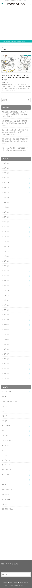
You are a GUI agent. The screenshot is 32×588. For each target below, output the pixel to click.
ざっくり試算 (6, 426)
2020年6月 (5, 227)
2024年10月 (6, 197)
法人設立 (4, 480)
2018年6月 (5, 276)
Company (21, 582)
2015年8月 (5, 359)
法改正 (4, 484)
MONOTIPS (15, 585)
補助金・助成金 (6, 499)
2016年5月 (5, 334)
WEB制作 (4, 421)
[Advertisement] (16, 23)
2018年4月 (5, 281)
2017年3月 (5, 305)
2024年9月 (5, 202)
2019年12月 (6, 246)
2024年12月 (6, 188)
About (10, 582)
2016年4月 (5, 339)
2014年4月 (5, 369)
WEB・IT (4, 416)
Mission (5, 582)
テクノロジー (6, 450)
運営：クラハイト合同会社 (9, 564)
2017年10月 (6, 300)
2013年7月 (5, 378)
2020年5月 (5, 232)
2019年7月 (5, 261)
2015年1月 (5, 364)
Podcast (4, 406)
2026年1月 (5, 178)
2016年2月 (5, 349)
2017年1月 (5, 310)
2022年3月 (5, 212)
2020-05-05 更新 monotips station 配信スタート (16, 41)
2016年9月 (5, 325)
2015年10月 (6, 354)
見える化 (4, 504)
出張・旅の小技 (6, 470)
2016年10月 (6, 320)
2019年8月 (5, 256)
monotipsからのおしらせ (9, 401)
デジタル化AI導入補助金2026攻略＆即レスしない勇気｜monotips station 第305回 (15, 149)
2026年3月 (5, 168)
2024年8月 (5, 207)
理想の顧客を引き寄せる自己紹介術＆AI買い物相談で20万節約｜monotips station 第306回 (15, 141)
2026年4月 (5, 163)
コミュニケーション (8, 440)
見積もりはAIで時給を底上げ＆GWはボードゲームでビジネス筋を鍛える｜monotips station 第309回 (15, 114)
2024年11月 (6, 192)
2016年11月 (6, 315)
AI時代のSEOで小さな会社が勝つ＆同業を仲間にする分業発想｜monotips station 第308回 (15, 123)
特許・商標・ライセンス (9, 489)
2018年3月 (5, 285)
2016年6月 (5, 329)
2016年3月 (5, 344)
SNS (3, 411)
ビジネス (4, 455)
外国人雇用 (5, 475)
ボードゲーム (6, 460)
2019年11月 (6, 251)
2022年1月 (5, 222)
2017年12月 (6, 290)
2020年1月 (5, 241)
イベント (4, 431)
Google (4, 396)
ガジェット (5, 436)
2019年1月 (5, 266)
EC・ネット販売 (7, 391)
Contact (26, 582)
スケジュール (6, 445)
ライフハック (6, 465)
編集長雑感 (5, 494)
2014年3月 (5, 374)
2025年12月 (6, 183)
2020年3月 (5, 237)
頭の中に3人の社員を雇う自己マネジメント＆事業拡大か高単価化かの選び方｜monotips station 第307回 (15, 132)
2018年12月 (6, 271)
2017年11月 (6, 295)
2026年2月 (5, 173)
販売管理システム (7, 509)
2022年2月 (5, 217)
